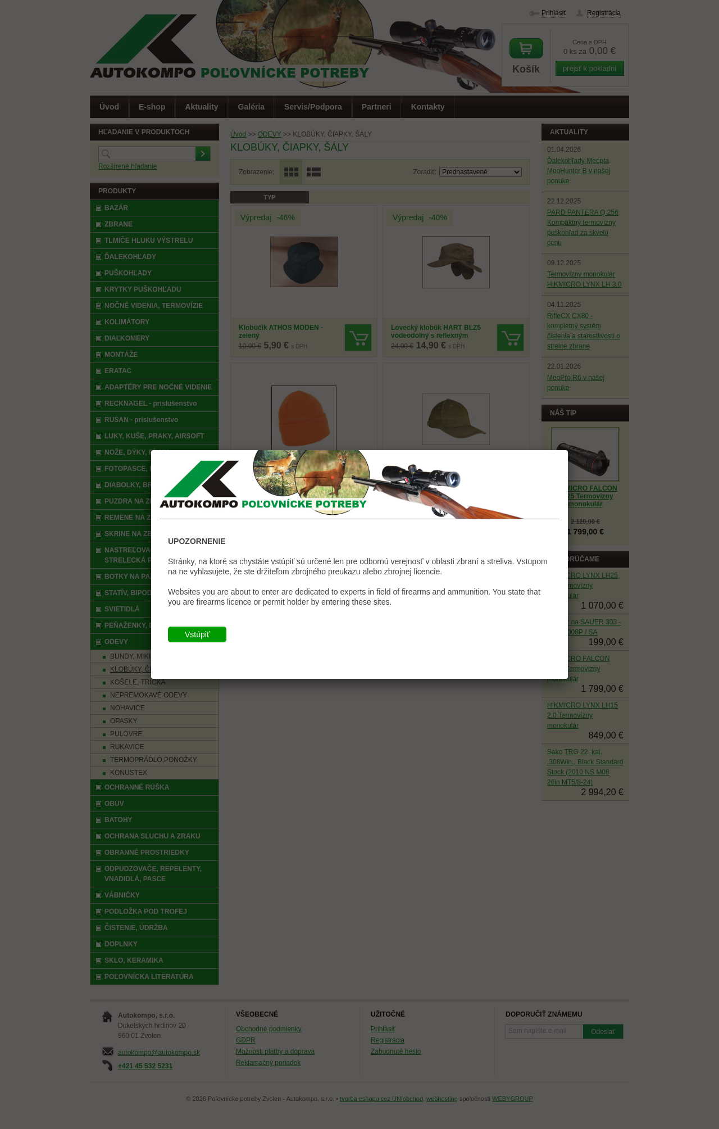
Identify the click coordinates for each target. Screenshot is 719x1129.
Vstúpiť (197, 634)
